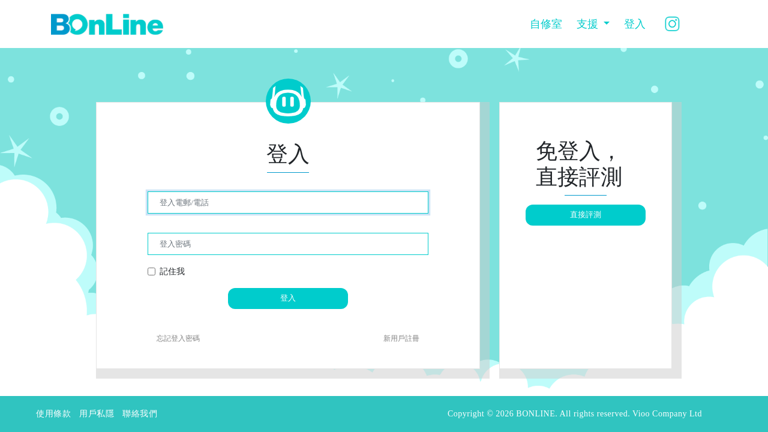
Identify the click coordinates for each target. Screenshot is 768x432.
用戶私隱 (96, 413)
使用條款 (53, 413)
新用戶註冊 (401, 338)
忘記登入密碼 (178, 338)
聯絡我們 (139, 413)
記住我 (172, 271)
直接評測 (585, 214)
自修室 (546, 24)
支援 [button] (589, 24)
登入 (635, 24)
